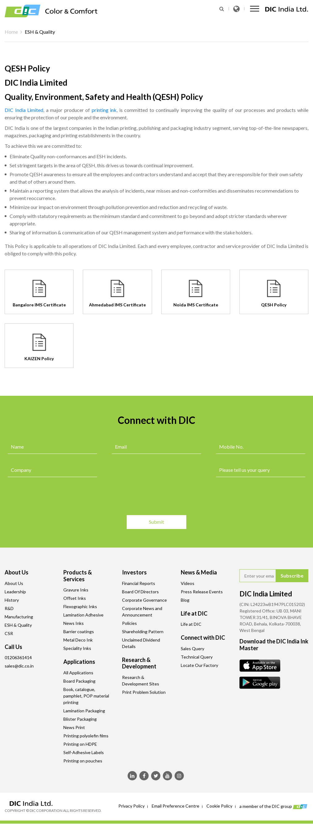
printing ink (104, 110)
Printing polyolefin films (85, 735)
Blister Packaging (80, 719)
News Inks (73, 623)
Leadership (15, 591)
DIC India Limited (24, 110)
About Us (14, 583)
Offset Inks (74, 598)
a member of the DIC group (273, 806)
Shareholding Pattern (142, 631)
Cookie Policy (219, 806)
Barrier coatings (78, 631)
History (12, 600)
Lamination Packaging (84, 710)
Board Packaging (79, 681)
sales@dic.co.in (19, 665)
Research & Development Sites (140, 680)
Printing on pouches (82, 760)
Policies (129, 623)
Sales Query (192, 648)
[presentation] (55, 497)
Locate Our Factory (199, 665)
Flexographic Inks (80, 606)
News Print (74, 727)
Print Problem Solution (144, 692)
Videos (187, 583)
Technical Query (197, 656)
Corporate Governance (144, 600)
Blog (185, 600)
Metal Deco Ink (78, 639)
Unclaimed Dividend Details (141, 643)
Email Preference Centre (175, 806)
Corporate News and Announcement (142, 611)
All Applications (78, 672)
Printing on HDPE (80, 744)
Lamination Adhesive (83, 614)
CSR (9, 633)
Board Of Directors (140, 591)
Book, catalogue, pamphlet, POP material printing (86, 696)
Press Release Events (202, 591)
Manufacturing (19, 616)
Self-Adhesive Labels (83, 752)
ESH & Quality (18, 625)
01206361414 (18, 657)
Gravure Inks (75, 589)
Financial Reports (138, 583)
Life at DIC (191, 624)
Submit (292, 575)
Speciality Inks (77, 648)
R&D (9, 608)
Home (11, 32)
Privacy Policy (131, 806)
